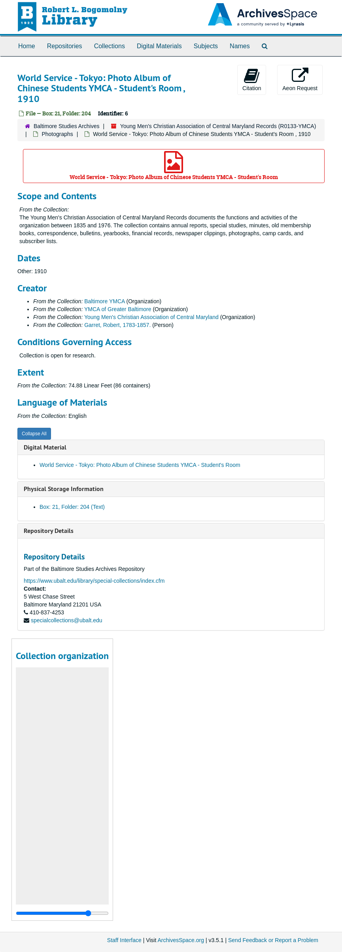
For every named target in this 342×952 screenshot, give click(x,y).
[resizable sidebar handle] (62, 913)
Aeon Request (299, 79)
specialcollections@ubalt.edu (66, 620)
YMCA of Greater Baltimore (117, 309)
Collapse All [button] (34, 433)
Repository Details (49, 531)
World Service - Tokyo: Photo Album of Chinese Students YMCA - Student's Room (174, 166)
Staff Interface (124, 940)
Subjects (206, 46)
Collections (109, 46)
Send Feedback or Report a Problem (273, 940)
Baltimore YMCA (104, 301)
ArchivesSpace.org (180, 940)
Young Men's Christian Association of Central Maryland (151, 317)
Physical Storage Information (64, 489)
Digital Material (45, 447)
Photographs (57, 134)
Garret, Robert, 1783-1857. (117, 325)
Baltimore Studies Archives (67, 126)
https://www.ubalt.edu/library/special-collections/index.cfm (94, 581)
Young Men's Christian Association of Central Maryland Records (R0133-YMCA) (218, 126)
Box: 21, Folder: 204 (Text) (72, 507)
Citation (251, 79)
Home (26, 46)
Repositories (64, 46)
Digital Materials (159, 46)
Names (240, 46)
